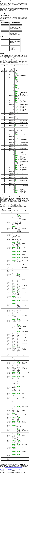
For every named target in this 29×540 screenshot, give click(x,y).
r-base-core (14, 448)
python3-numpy (13, 403)
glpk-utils (13, 286)
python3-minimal (13, 399)
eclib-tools (14, 258)
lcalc (13, 289)
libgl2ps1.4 (14, 316)
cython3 (13, 252)
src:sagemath (4, 13)
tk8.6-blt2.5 (13, 456)
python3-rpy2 (17, 88)
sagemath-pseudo (11, 84)
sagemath (16, 73)
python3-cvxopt (13, 305)
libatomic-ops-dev (14, 294)
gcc (12, 228)
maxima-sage (14, 331)
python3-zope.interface (14, 430)
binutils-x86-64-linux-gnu (14, 230)
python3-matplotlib (16, 75)
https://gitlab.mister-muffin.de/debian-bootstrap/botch (13, 467)
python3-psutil (13, 411)
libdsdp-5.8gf (19, 306)
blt (13, 240)
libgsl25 (16, 107)
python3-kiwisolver (14, 383)
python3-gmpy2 (13, 377)
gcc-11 (16, 228)
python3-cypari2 (13, 359)
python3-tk (14, 239)
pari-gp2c (18, 227)
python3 (13, 434)
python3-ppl (14, 406)
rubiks (13, 452)
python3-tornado (13, 423)
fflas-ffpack (16, 96)
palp (13, 338)
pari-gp (13, 344)
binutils (14, 229)
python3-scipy (13, 419)
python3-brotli (13, 351)
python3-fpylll (13, 374)
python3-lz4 (14, 390)
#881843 (15, 306)
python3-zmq (14, 426)
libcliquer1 (14, 301)
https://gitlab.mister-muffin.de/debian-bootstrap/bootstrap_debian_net (11, 469)
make (20, 218)
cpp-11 (14, 245)
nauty (13, 335)
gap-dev (13, 227)
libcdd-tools (14, 297)
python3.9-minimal (14, 438)
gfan (13, 283)
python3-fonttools (16, 83)
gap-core (13, 268)
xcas (13, 315)
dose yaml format (18, 6)
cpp (20, 244)
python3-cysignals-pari (14, 363)
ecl (12, 255)
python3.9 (18, 436)
